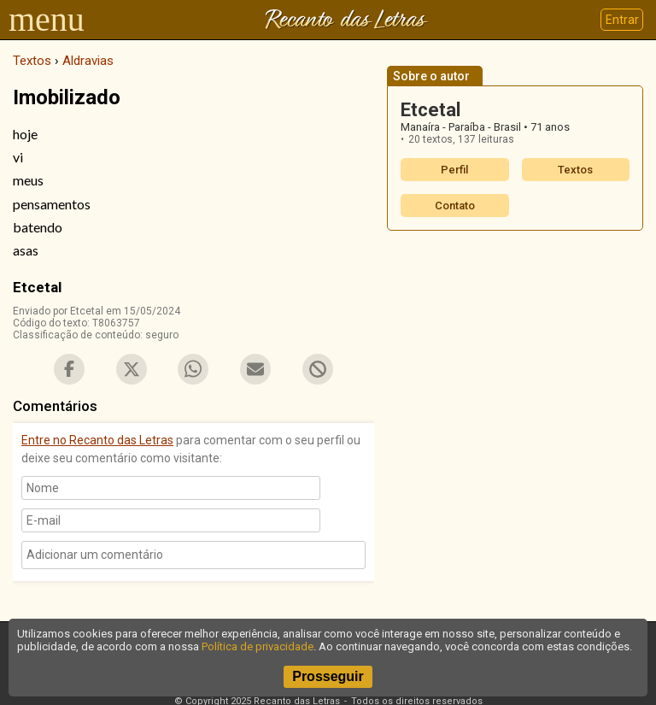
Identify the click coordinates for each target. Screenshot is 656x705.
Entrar (622, 19)
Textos (575, 169)
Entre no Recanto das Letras (97, 440)
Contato (455, 205)
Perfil (454, 169)
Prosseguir (328, 676)
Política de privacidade (257, 646)
